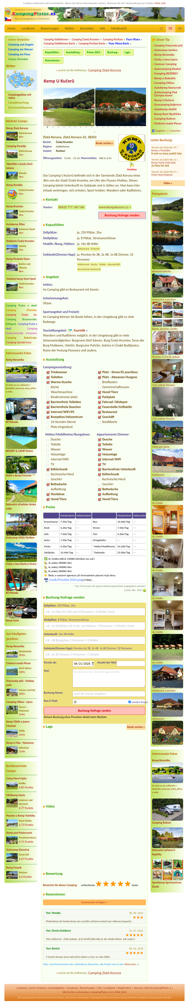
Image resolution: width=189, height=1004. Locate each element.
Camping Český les (21, 314)
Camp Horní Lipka (16, 778)
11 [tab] (103, 127)
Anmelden (87, 28)
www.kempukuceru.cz (113, 207)
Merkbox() (119, 28)
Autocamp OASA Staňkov (20, 537)
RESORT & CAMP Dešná (19, 451)
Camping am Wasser (20, 49)
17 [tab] (136, 127)
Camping (21, 988)
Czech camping (37, 988)
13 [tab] (114, 127)
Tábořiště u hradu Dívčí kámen (19, 166)
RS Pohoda (12, 422)
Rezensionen (52, 60)
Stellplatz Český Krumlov (20, 241)
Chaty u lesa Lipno (166, 59)
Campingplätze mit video (19, 96)
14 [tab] (119, 127)
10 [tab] (97, 127)
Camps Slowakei (18, 59)
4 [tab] (64, 127)
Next (143, 109)
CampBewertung (18, 102)
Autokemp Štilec (15, 224)
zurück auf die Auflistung (72, 70)
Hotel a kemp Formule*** (20, 475)
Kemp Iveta (12, 620)
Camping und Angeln (21, 44)
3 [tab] (58, 127)
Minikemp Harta (15, 795)
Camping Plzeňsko (21, 310)
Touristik (79, 331)
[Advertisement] (21, 905)
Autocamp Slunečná (17, 849)
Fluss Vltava (133, 39)
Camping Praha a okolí (21, 305)
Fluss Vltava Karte (119, 43)
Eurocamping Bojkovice (167, 104)
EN (180, 28)
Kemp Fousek (14, 867)
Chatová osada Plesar (18, 663)
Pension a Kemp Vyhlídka (20, 815)
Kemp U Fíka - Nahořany (20, 743)
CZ (161, 28)
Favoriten (175, 130)
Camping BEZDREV (166, 73)
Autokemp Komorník (167, 88)
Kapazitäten (52, 52)
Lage (127, 52)
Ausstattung (73, 52)
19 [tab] (94, 132)
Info (102, 28)
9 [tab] (92, 127)
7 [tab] (81, 127)
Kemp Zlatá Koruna (17, 128)
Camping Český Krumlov (85, 39)
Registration (124, 988)
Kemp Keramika (15, 359)
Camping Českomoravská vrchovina (21, 331)
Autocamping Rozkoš (167, 69)
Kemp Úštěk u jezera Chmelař (18, 724)
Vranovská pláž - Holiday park (20, 683)
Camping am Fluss (19, 54)
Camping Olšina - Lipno (19, 702)
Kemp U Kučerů (164, 100)
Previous (45, 109)
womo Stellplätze (18, 39)
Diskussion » (131, 964)
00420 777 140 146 (71, 207)
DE (170, 28)
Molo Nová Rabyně (162, 153)
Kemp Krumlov (14, 206)
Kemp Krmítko (14, 185)
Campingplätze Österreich (101, 998)
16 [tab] (130, 127)
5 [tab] (69, 127)
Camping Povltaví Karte (92, 43)
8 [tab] (86, 127)
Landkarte (28, 28)
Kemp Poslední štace (18, 259)
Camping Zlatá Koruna (104, 70)
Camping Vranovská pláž (168, 45)
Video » (168, 183)
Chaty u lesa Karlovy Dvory (21, 564)
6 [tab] (75, 127)
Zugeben (161, 130)
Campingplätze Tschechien (33, 998)
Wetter (69, 28)
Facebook (72, 988)
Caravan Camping (165, 64)
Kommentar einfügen (94, 902)
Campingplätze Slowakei (160, 998)
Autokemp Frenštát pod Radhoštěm (164, 170)
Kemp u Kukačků (165, 78)
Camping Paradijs (16, 146)
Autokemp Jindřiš (165, 109)
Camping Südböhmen (56, 39)
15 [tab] (125, 127)
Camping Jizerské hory (18, 342)
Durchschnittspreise (20, 107)
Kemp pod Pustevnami (19, 832)
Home (11, 28)
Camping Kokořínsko (21, 337)
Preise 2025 (93, 52)
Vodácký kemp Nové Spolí (21, 278)
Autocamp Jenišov (166, 50)
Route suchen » (105, 143)
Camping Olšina (164, 83)
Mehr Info (160, 3)
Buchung (112, 52)
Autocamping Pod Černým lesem (165, 93)
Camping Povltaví (113, 39)
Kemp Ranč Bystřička (167, 114)
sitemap (138, 988)
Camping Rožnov (165, 119)
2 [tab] (53, 127)
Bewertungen (50, 28)
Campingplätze (56, 988)
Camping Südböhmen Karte (59, 43)
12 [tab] (108, 127)
